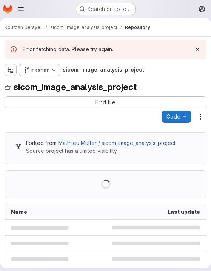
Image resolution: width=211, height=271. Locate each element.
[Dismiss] (197, 49)
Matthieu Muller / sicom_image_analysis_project (117, 143)
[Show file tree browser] (11, 70)
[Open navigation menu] (21, 9)
